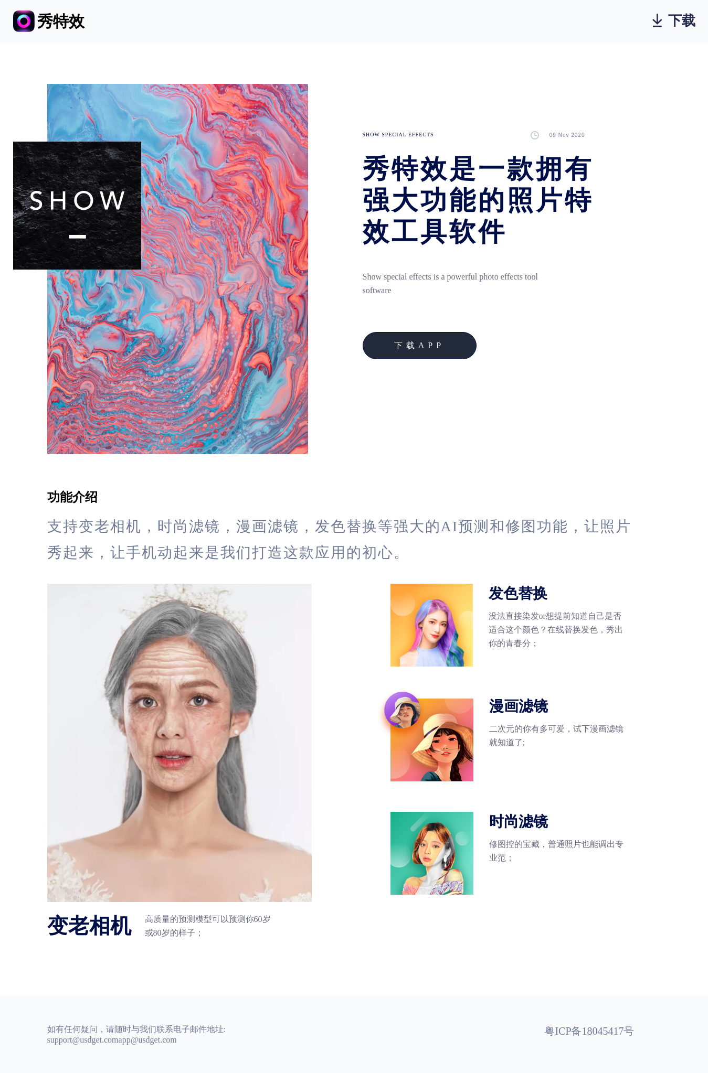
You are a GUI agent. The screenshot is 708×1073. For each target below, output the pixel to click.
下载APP (419, 345)
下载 (673, 20)
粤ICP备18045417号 (589, 1031)
